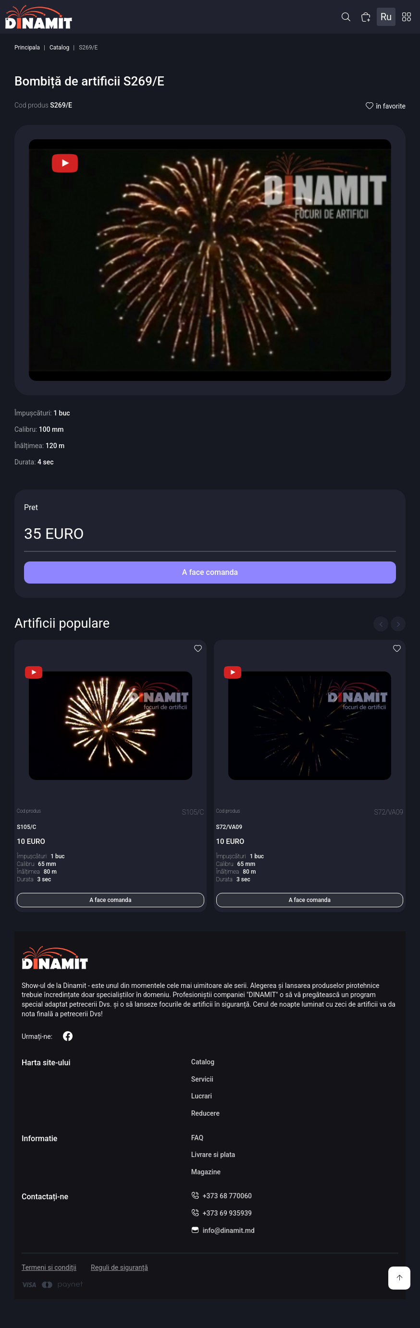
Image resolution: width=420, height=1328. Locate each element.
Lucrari (201, 1096)
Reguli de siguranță (119, 1267)
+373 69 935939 (227, 1213)
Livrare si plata (213, 1154)
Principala (27, 47)
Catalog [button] (406, 17)
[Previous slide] (380, 624)
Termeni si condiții (49, 1267)
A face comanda (210, 572)
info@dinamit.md (229, 1230)
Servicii (202, 1079)
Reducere (205, 1113)
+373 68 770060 (227, 1196)
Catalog (59, 47)
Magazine (206, 1172)
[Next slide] (398, 624)
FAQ (197, 1138)
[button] (346, 17)
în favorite (386, 106)
